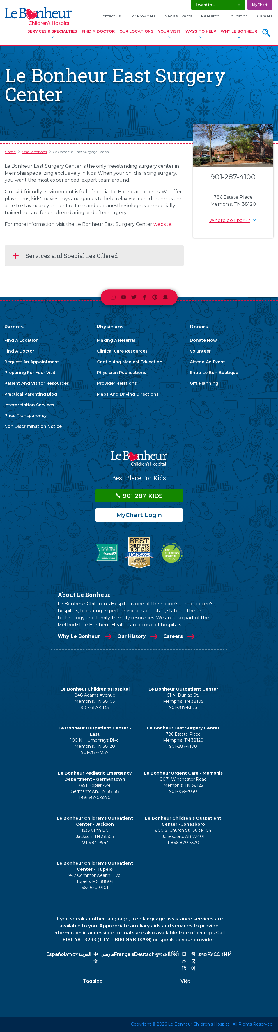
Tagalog (93, 981)
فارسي (107, 954)
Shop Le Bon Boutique (214, 372)
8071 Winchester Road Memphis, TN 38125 (183, 782)
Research (210, 16)
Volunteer (200, 351)
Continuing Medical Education (129, 361)
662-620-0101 (95, 887)
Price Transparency (25, 415)
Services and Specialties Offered (72, 256)
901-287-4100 (233, 177)
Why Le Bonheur (239, 31)
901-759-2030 (183, 791)
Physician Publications (121, 372)
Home (10, 152)
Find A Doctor (98, 31)
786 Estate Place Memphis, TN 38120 (183, 737)
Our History (131, 636)
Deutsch (144, 954)
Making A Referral (116, 340)
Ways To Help (200, 31)
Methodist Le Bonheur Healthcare (98, 624)
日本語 (184, 961)
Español (55, 954)
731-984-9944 (95, 842)
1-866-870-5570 (95, 797)
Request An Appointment (31, 361)
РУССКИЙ (219, 954)
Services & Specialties (52, 31)
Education (238, 16)
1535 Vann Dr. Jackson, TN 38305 (95, 833)
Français (124, 954)
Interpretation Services (29, 404)
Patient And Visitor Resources (36, 383)
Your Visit (169, 31)
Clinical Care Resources (122, 351)
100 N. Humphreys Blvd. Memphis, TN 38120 (95, 743)
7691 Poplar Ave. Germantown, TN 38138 (95, 788)
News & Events (178, 16)
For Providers (142, 16)
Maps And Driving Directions (128, 394)
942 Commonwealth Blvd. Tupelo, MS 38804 (94, 878)
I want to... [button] (205, 5)
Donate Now (203, 340)
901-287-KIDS (139, 495)
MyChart (260, 5)
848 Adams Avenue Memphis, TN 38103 (95, 698)
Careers (264, 16)
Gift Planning (204, 383)
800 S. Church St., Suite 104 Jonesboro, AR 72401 (183, 833)
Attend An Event (207, 361)
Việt (185, 981)
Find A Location (21, 340)
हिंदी (175, 954)
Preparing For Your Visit (30, 372)
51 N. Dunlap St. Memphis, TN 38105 (183, 698)
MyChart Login (139, 514)
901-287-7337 (95, 752)
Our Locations (136, 31)
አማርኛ (71, 954)
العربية (84, 954)
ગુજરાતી (163, 954)
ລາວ (202, 954)
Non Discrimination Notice (33, 426)
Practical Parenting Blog (30, 394)
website (162, 224)
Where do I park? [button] (229, 220)
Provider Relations (117, 383)
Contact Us (110, 16)
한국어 (193, 961)
